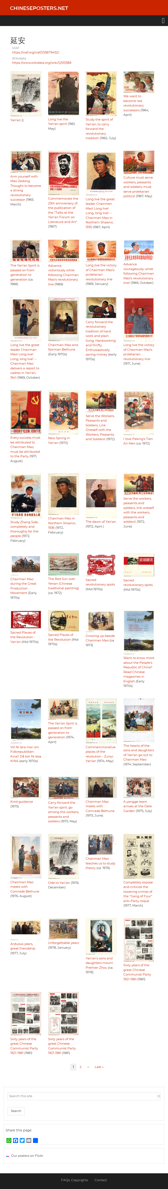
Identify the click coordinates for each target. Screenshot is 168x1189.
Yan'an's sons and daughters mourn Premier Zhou (99, 963)
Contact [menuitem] (101, 1180)
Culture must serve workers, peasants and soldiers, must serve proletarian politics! (138, 187)
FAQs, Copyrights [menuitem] (74, 1180)
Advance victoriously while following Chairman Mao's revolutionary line (63, 275)
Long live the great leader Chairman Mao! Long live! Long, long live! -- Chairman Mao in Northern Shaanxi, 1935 (100, 213)
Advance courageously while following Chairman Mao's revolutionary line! (138, 274)
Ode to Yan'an (59, 882)
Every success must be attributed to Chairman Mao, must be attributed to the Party (25, 447)
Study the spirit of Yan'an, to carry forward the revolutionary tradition (99, 129)
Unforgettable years (63, 943)
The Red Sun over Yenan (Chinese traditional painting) (63, 583)
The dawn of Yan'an (101, 521)
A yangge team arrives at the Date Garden (137, 806)
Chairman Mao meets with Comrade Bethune (100, 806)
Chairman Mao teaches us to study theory (100, 863)
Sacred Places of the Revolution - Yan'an (22, 637)
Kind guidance (21, 801)
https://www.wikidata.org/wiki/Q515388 (41, 62)
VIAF (15, 48)
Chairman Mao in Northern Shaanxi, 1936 (62, 523)
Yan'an (15, 120)
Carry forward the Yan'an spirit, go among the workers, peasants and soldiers (63, 812)
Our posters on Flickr (27, 1155)
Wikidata (19, 58)
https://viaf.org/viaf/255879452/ (35, 52)
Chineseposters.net (39, 8)
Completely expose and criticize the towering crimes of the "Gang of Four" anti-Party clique (138, 892)
